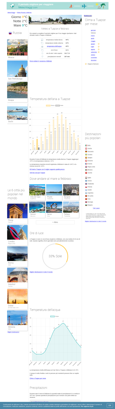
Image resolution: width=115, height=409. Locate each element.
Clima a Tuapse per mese (38, 378)
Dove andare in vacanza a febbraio (41, 61)
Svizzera (90, 160)
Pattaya (67, 214)
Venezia (11, 327)
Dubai (10, 305)
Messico (90, 169)
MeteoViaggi (11, 12)
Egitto (89, 177)
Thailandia (91, 183)
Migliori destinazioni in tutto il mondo (41, 272)
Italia (9, 265)
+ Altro (55, 222)
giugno (93, 44)
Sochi (10, 121)
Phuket (49, 197)
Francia (10, 222)
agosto (93, 49)
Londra (11, 241)
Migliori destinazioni (13, 332)
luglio (92, 46)
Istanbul (11, 284)
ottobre (93, 55)
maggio (93, 41)
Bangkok (67, 197)
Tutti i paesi (96, 208)
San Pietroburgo (15, 79)
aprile (92, 38)
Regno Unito (11, 243)
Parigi (10, 220)
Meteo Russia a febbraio (24, 12)
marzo (93, 35)
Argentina (90, 193)
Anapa (11, 100)
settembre (94, 52)
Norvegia (90, 202)
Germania (90, 151)
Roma (11, 263)
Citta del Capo (35, 197)
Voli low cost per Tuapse (37, 173)
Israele (90, 190)
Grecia (89, 180)
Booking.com (88, 15)
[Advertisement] (55, 78)
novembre (94, 57)
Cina (89, 199)
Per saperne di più (87, 406)
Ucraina (90, 154)
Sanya (49, 214)
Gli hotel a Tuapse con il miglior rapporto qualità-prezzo (47, 169)
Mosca (11, 57)
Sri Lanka (90, 196)
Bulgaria (90, 205)
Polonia (90, 186)
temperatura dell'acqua (54, 46)
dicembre (93, 60)
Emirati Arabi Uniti (13, 307)
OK (109, 405)
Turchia (10, 286)
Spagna (90, 157)
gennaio (93, 30)
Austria (90, 148)
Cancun (33, 214)
